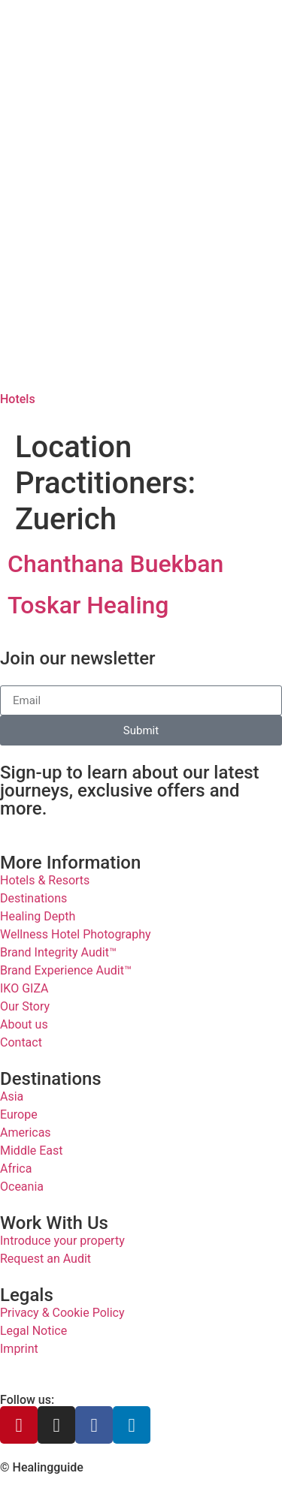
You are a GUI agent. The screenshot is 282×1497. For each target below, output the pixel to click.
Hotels (17, 399)
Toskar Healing (88, 605)
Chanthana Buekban (115, 564)
